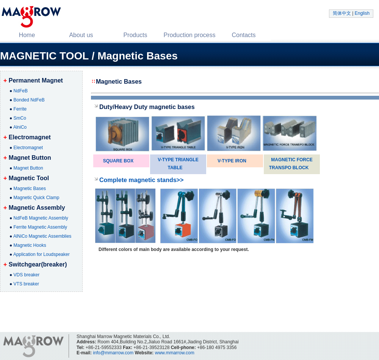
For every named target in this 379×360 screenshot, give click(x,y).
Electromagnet (28, 147)
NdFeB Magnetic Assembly (41, 218)
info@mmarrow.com (113, 352)
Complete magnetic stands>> (141, 180)
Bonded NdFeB (29, 100)
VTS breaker (26, 284)
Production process (190, 35)
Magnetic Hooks (30, 245)
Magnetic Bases (30, 188)
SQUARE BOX (118, 161)
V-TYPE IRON (232, 161)
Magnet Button (28, 168)
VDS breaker (27, 274)
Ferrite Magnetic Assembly (40, 227)
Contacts (243, 35)
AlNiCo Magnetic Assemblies (42, 236)
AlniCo (20, 127)
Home (27, 35)
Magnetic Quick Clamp (37, 197)
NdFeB (21, 91)
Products (135, 35)
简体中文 (342, 13)
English (362, 13)
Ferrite (20, 109)
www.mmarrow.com (174, 352)
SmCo (20, 118)
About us (81, 35)
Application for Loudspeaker (41, 254)
